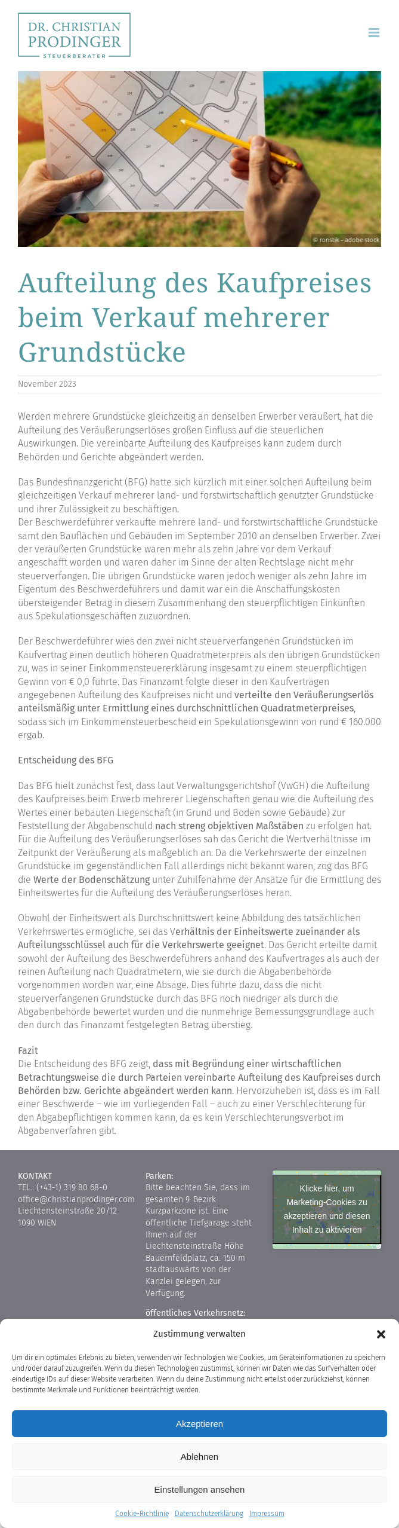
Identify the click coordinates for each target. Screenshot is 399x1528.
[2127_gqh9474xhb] (199, 159)
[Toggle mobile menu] (375, 32)
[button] (381, 1334)
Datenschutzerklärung (209, 1513)
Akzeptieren (199, 1424)
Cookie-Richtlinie (142, 1513)
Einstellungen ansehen (199, 1489)
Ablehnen (199, 1456)
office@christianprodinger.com (76, 1199)
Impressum (266, 1513)
